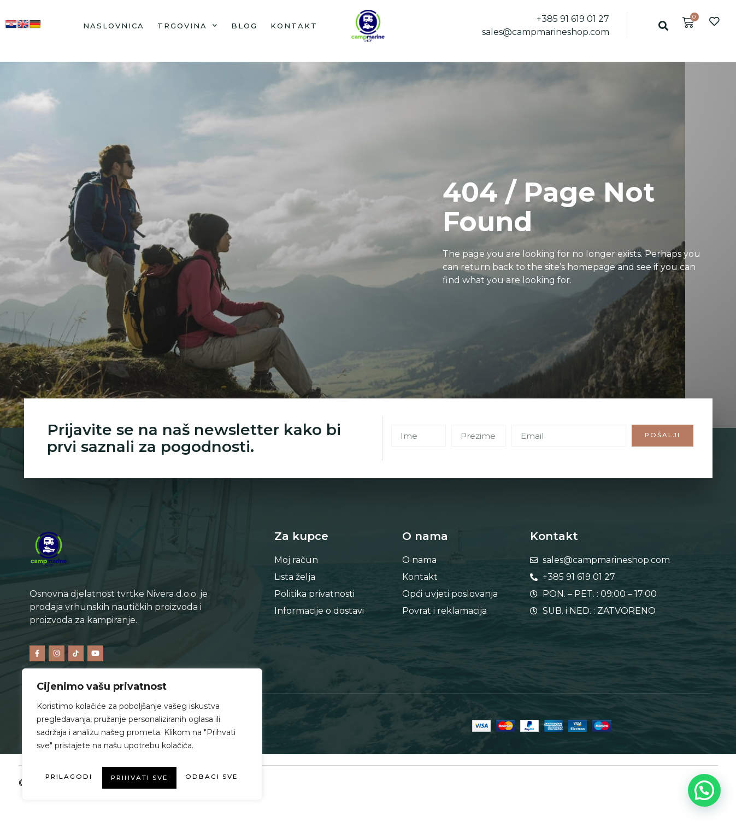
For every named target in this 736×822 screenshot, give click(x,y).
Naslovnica (113, 25)
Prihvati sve (142, 777)
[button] (664, 25)
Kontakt (293, 25)
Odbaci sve (191, 755)
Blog (244, 25)
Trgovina (187, 25)
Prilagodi (86, 755)
